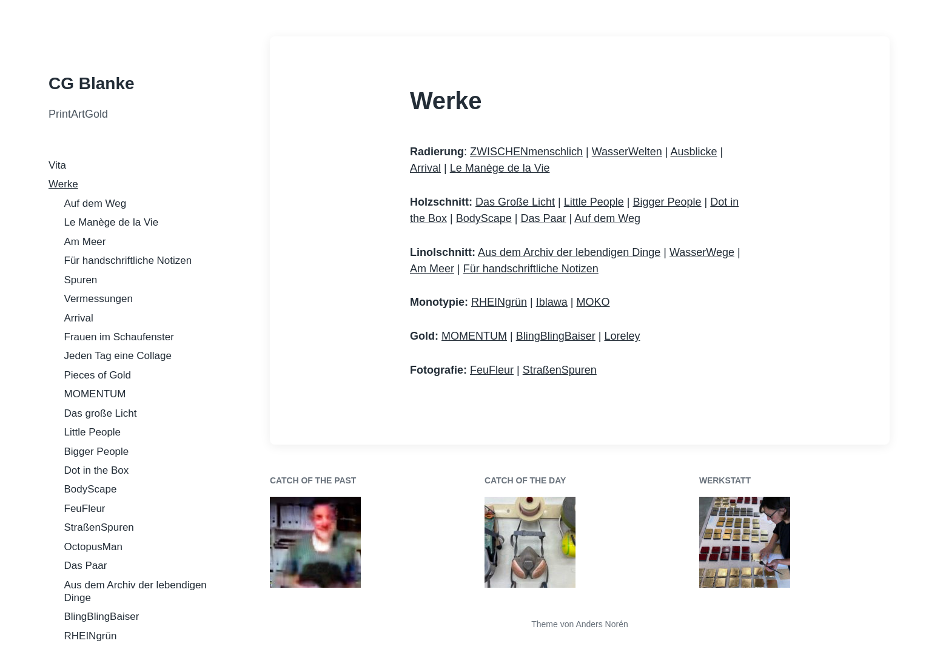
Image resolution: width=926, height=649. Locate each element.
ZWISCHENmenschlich (526, 152)
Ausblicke (693, 152)
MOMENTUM (95, 394)
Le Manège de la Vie (111, 222)
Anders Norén (601, 624)
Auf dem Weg (95, 203)
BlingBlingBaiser (101, 616)
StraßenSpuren (99, 527)
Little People (92, 432)
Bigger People (96, 451)
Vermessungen (98, 298)
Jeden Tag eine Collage (118, 355)
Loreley (622, 336)
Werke (63, 184)
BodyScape (90, 489)
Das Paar (85, 565)
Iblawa (552, 302)
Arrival (78, 318)
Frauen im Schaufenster (119, 337)
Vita (57, 165)
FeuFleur (85, 508)
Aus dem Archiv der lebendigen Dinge (569, 252)
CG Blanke (92, 83)
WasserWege (701, 252)
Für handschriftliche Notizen (128, 260)
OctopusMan (93, 547)
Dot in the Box (96, 470)
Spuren (81, 280)
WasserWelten (627, 152)
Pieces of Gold (98, 375)
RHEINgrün (90, 636)
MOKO (592, 302)
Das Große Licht (515, 202)
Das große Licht (100, 413)
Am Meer (85, 241)
